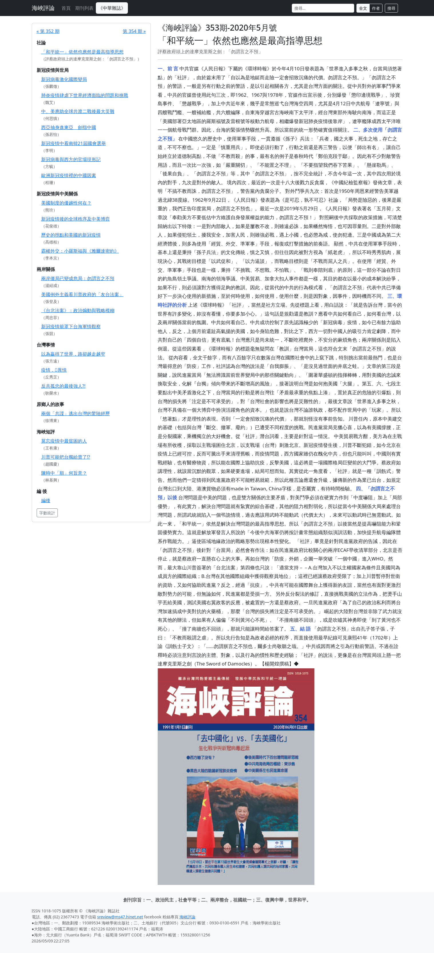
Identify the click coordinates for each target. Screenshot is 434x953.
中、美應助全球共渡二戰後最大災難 (77, 111)
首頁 (66, 8)
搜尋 (391, 8)
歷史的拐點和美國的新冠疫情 (71, 235)
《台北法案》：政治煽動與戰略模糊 (77, 310)
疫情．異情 (54, 370)
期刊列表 (84, 8)
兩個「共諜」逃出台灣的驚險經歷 (75, 413)
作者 (376, 8)
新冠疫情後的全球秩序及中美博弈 (75, 219)
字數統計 (47, 513)
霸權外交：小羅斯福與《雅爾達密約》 (80, 251)
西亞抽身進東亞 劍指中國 (68, 127)
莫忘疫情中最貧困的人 (64, 441)
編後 (45, 500)
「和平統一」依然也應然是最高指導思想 (82, 52)
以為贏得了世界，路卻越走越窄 (73, 354)
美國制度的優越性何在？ (66, 203)
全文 (363, 8)
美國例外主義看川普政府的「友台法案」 (82, 294)
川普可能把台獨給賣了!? (65, 457)
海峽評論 (43, 8)
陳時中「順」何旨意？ (64, 473)
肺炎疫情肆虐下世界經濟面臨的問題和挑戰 (84, 95)
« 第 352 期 (48, 31)
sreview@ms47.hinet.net (120, 917)
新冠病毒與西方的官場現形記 (71, 159)
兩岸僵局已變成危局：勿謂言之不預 (77, 278)
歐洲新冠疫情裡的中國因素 (68, 175)
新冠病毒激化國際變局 (64, 79)
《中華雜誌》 (112, 8)
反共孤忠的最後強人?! (63, 386)
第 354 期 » (134, 31)
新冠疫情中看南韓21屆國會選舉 (73, 143)
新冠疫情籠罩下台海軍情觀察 (71, 326)
